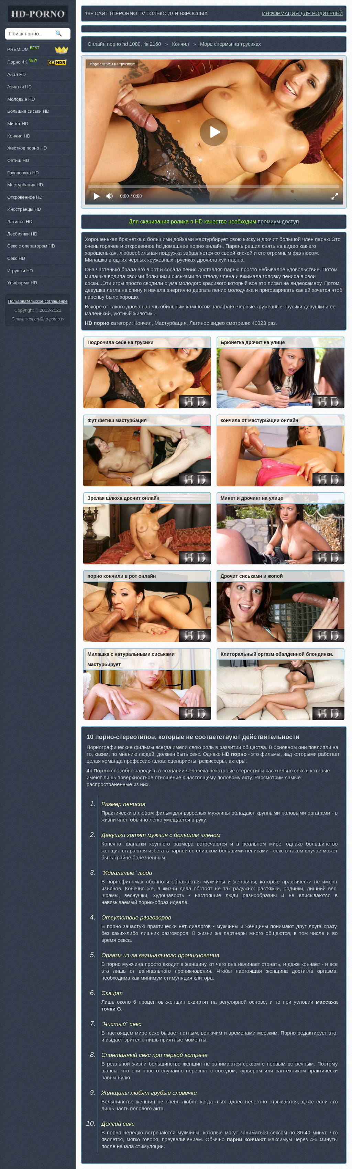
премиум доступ (278, 221)
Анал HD (16, 74)
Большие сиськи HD (28, 111)
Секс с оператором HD (31, 246)
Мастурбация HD (25, 184)
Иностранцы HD (24, 209)
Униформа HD (22, 282)
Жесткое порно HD (27, 148)
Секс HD (16, 258)
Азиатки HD (19, 86)
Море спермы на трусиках (230, 44)
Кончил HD (18, 136)
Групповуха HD (23, 172)
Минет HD (17, 123)
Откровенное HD (25, 197)
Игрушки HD (20, 270)
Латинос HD (19, 221)
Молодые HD (21, 99)
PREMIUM (37, 49)
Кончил (180, 44)
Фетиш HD (18, 160)
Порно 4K (37, 62)
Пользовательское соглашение (38, 301)
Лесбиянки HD (22, 233)
